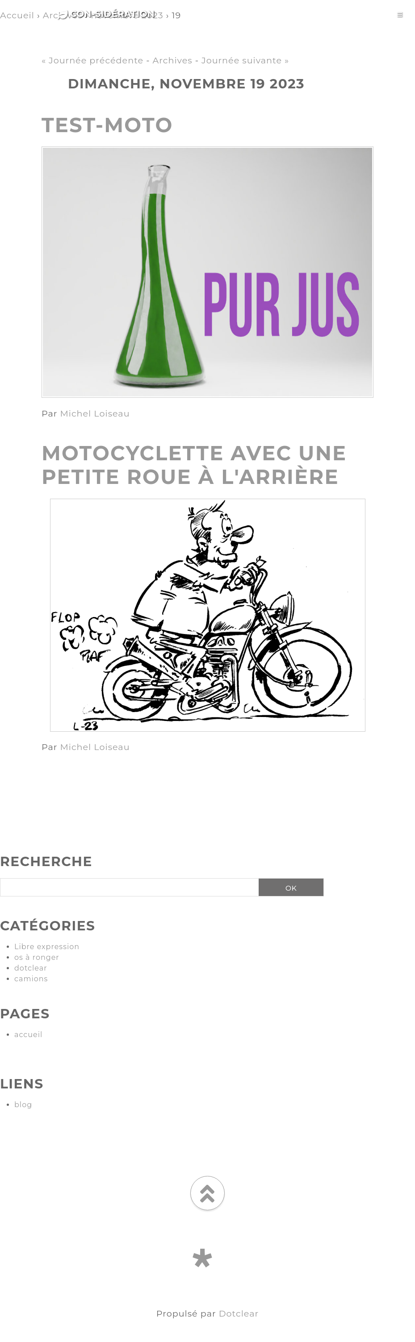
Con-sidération (106, 13)
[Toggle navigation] (399, 14)
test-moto (107, 125)
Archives (173, 60)
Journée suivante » (245, 60)
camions (31, 979)
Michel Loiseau (95, 413)
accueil (28, 1034)
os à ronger (36, 957)
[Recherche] (126, 887)
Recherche (46, 861)
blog (23, 1104)
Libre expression (47, 946)
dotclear (30, 968)
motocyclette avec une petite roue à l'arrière (194, 464)
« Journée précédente (92, 60)
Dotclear (239, 1313)
